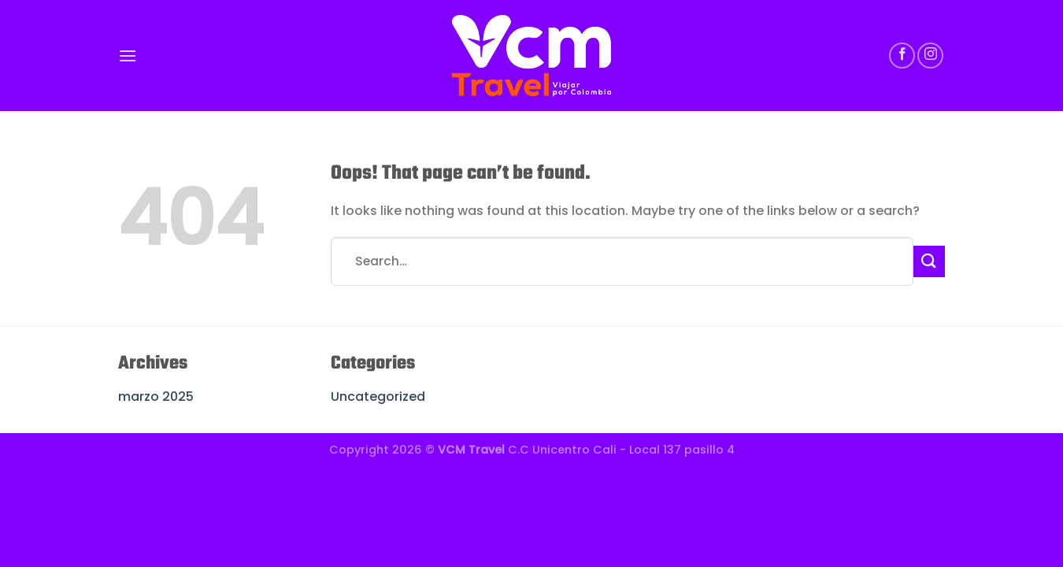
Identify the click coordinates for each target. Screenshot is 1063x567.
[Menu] (127, 55)
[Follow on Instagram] (930, 56)
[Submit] (929, 261)
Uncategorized (378, 396)
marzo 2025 (156, 396)
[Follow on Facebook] (902, 56)
